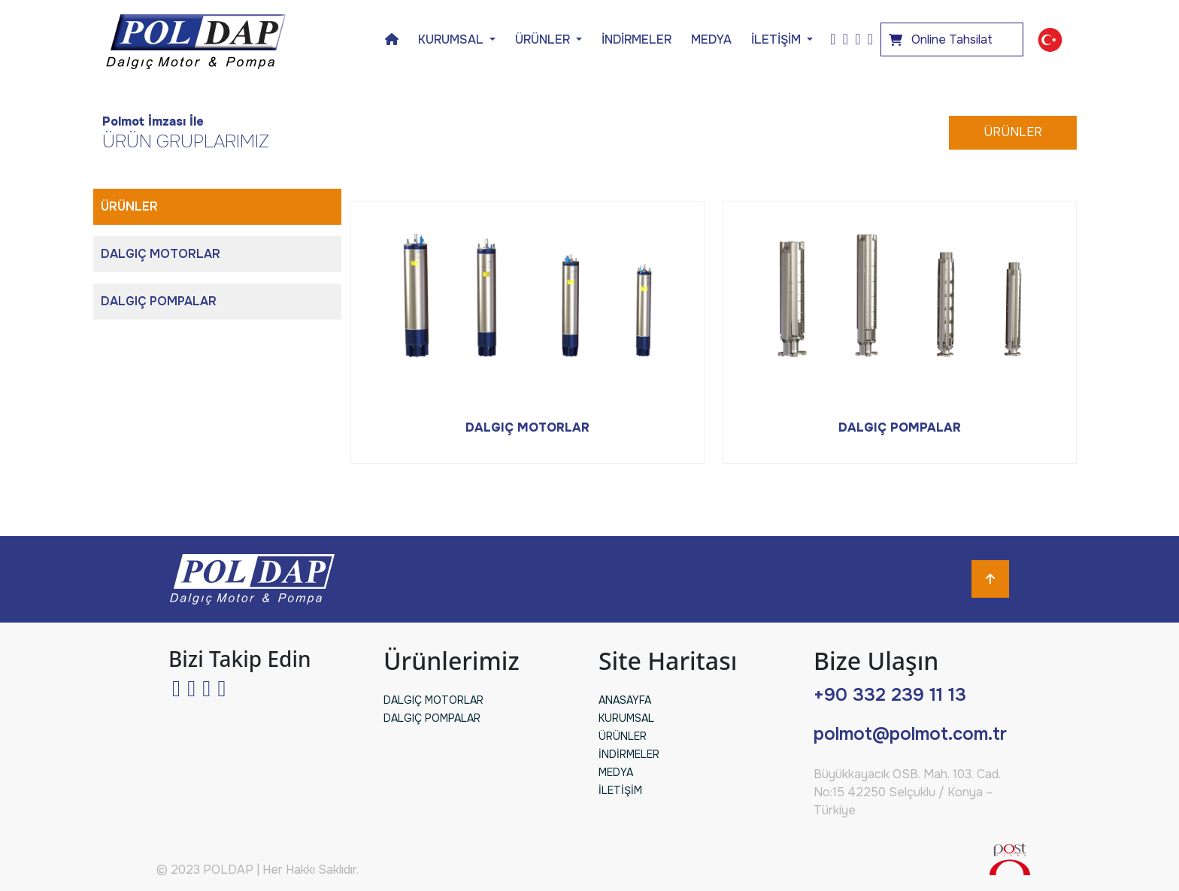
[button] (1050, 39)
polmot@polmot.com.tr (910, 734)
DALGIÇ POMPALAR (159, 301)
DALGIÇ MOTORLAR (160, 254)
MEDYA (711, 39)
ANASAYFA (625, 700)
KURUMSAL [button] (452, 39)
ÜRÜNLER (1013, 132)
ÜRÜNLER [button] (544, 39)
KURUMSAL (626, 718)
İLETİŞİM (777, 39)
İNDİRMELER (636, 39)
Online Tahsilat (941, 39)
